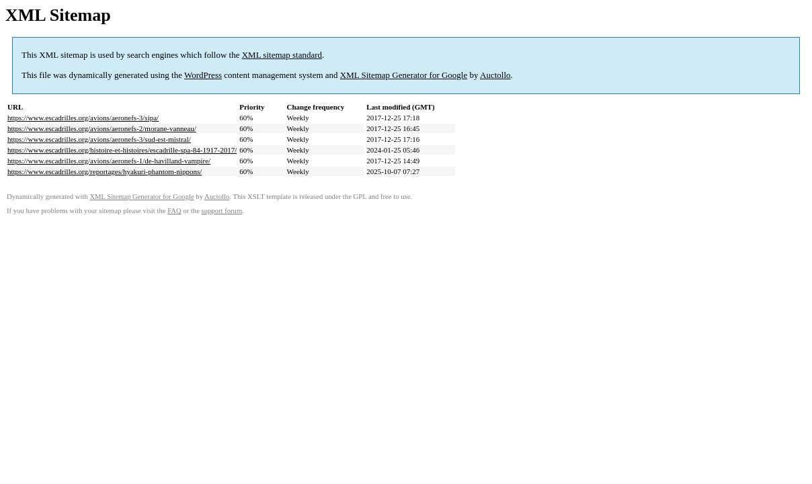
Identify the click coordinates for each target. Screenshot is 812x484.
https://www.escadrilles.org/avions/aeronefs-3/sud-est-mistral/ (99, 139)
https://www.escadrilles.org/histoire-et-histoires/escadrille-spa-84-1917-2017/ (122, 150)
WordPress (203, 75)
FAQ (174, 210)
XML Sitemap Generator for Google (403, 75)
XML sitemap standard (282, 55)
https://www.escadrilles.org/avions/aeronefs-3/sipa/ (83, 118)
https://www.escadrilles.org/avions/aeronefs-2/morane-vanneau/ (101, 128)
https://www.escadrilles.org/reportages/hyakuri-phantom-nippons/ (104, 171)
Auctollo (495, 75)
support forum (222, 210)
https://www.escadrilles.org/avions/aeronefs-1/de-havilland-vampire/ (108, 161)
